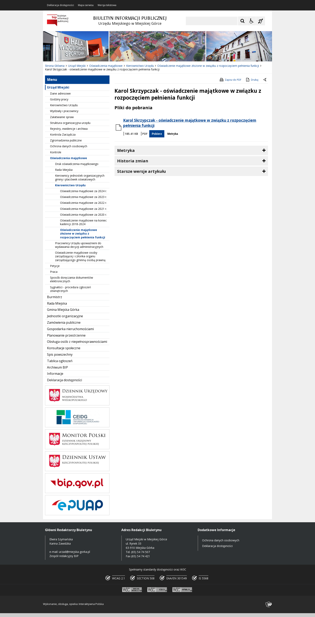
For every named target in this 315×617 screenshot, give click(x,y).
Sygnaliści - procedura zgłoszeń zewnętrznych (70, 289)
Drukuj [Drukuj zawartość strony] (251, 79)
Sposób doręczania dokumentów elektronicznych (71, 279)
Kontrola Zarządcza (63, 134)
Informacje (55, 373)
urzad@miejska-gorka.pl (74, 552)
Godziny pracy (59, 99)
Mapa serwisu (86, 5)
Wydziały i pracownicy (64, 111)
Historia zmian (132, 161)
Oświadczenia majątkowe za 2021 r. (83, 209)
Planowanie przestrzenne (66, 335)
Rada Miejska (64, 170)
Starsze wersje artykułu (141, 171)
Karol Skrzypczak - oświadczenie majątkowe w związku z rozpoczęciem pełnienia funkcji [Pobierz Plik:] (189, 123)
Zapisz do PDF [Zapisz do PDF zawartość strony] (230, 79)
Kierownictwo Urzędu (64, 105)
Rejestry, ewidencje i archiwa (69, 129)
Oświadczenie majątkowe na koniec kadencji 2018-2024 (83, 222)
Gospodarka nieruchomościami (70, 329)
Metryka (172, 133)
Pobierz (157, 133)
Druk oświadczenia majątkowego (76, 164)
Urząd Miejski (58, 87)
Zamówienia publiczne (64, 322)
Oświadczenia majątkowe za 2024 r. (83, 191)
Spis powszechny (60, 354)
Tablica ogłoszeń (60, 361)
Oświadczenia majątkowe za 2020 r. (83, 214)
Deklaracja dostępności (60, 5)
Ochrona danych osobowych (68, 146)
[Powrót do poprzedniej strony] (265, 79)
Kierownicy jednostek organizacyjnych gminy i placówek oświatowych (79, 177)
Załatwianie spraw (62, 117)
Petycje (55, 266)
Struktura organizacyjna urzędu (70, 123)
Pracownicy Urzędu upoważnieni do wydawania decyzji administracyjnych (79, 245)
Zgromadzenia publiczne (66, 140)
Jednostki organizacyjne (65, 316)
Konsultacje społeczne (63, 348)
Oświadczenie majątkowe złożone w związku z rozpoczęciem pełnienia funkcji (82, 233)
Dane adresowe (60, 93)
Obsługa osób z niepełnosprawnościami (77, 341)
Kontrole (55, 152)
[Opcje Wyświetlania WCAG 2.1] (251, 20)
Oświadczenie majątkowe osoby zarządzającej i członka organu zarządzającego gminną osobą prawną (80, 256)
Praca (53, 272)
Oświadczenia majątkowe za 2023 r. (83, 197)
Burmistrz (54, 297)
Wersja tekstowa (107, 5)
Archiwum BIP (57, 367)
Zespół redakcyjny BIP (64, 556)
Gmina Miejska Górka (63, 309)
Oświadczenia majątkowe (68, 158)
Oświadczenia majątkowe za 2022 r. (83, 203)
